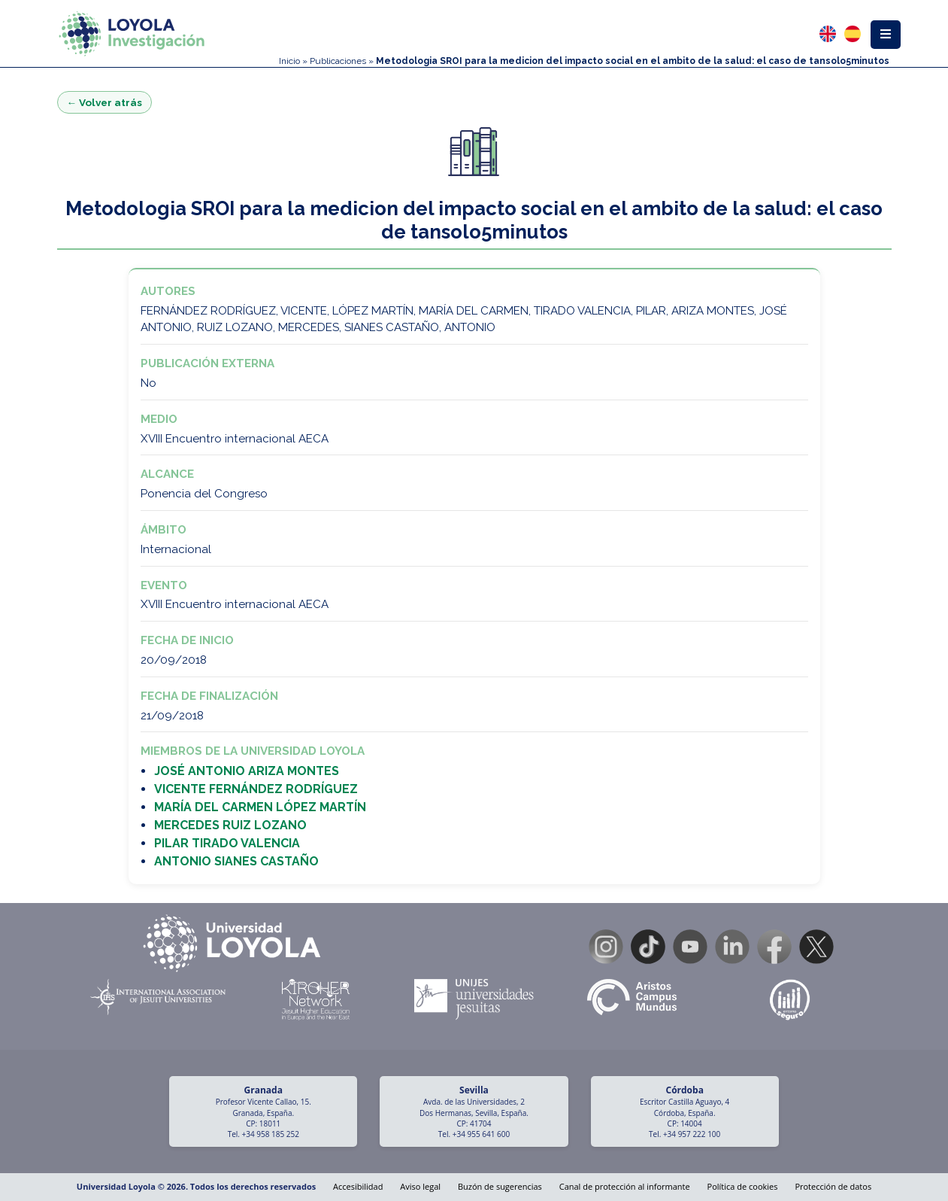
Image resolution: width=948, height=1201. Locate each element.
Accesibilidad (358, 1186)
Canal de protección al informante (624, 1186)
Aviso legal (420, 1186)
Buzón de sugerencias (500, 1186)
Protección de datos (833, 1186)
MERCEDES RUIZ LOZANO (230, 825)
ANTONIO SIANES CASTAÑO (236, 861)
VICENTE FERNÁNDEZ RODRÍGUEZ (256, 789)
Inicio (289, 61)
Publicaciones (338, 61)
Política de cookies (742, 1186)
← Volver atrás (105, 102)
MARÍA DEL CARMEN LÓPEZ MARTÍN (260, 807)
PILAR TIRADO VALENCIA (227, 843)
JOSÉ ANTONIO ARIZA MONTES (246, 771)
